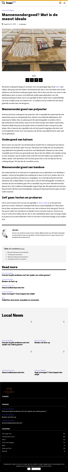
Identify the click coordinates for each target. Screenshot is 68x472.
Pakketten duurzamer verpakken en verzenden (20, 300)
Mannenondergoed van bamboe (18, 257)
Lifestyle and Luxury (8, 285)
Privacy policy (36, 469)
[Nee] (66, 467)
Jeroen (23, 24)
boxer (58, 87)
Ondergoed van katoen (15, 254)
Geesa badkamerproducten (13, 288)
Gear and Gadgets (8, 10)
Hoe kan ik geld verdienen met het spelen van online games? (26, 275)
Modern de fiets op (9, 281)
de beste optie (42, 203)
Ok (29, 469)
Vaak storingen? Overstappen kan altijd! (18, 294)
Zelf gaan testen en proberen (17, 259)
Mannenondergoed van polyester (18, 252)
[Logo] (9, 3)
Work (3, 298)
